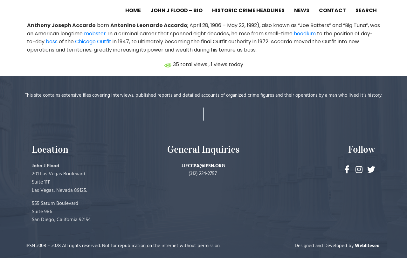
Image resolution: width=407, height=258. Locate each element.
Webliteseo (367, 246)
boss (52, 41)
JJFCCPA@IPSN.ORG (203, 166)
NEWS (301, 10)
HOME (133, 10)
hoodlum (305, 33)
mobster (95, 33)
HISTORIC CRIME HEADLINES (248, 10)
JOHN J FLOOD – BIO (176, 10)
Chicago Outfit (93, 41)
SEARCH (366, 10)
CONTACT (332, 10)
